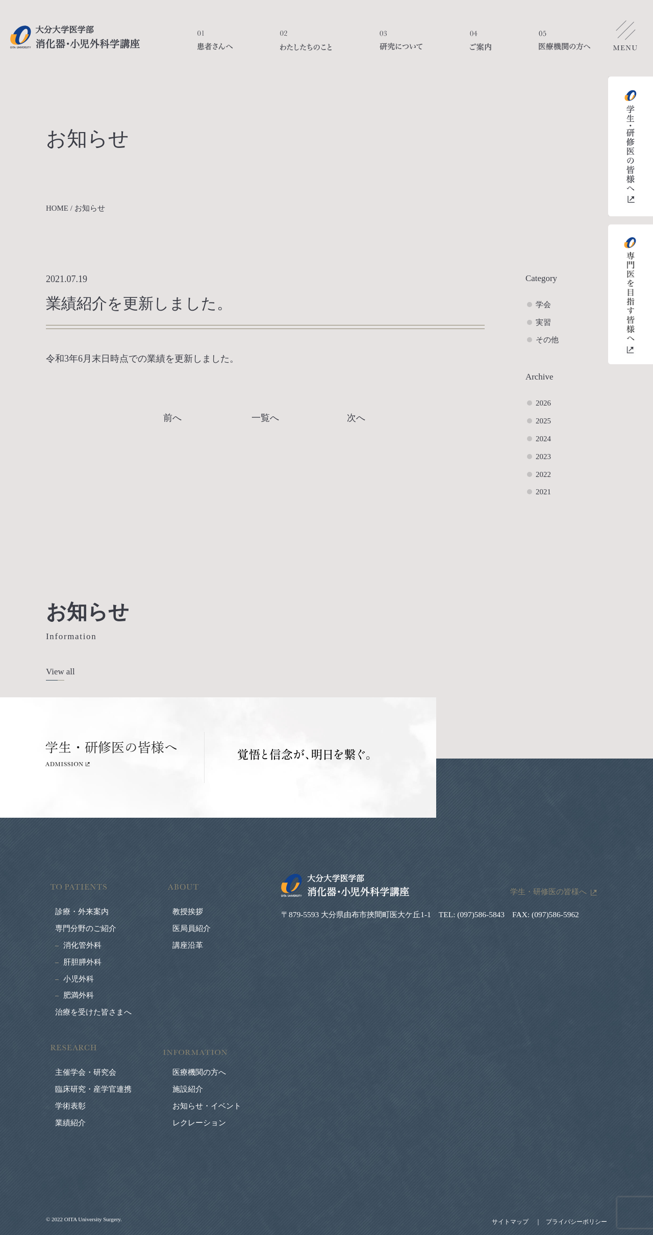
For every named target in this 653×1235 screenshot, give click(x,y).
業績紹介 (70, 1123)
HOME (57, 208)
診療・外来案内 (82, 912)
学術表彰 (70, 1106)
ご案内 (480, 46)
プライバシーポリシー (576, 1221)
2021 (543, 492)
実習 (543, 322)
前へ (172, 418)
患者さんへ (215, 46)
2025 (543, 421)
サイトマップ (510, 1221)
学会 (543, 304)
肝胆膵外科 (82, 962)
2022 (543, 474)
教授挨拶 (187, 912)
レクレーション (199, 1123)
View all (60, 671)
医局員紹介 (191, 928)
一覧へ (265, 418)
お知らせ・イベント (206, 1106)
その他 (547, 340)
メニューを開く (625, 38)
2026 (543, 403)
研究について (401, 46)
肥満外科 (78, 995)
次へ (356, 418)
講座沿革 (187, 945)
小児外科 (78, 979)
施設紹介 (187, 1089)
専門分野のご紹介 (85, 928)
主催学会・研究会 (85, 1072)
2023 (543, 456)
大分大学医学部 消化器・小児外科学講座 (75, 37)
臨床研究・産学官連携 (93, 1089)
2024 (543, 439)
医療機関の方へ (564, 46)
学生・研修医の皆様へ (548, 891)
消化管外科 (82, 945)
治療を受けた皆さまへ (93, 1012)
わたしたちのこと (306, 46)
